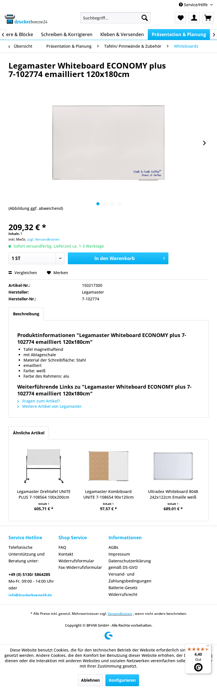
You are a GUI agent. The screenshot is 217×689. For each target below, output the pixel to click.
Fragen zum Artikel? (38, 401)
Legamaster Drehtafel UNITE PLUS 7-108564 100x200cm (44, 494)
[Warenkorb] (208, 17)
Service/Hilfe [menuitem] (194, 4)
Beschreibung (26, 313)
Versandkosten (120, 613)
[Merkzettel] (180, 17)
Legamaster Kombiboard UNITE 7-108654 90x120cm (108, 494)
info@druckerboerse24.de (30, 595)
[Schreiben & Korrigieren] (66, 34)
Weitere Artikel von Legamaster (49, 406)
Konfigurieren (122, 680)
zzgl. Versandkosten (43, 239)
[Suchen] (145, 17)
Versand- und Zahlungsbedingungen (129, 577)
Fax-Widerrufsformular (80, 567)
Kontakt (65, 554)
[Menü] (208, 647)
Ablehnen (90, 680)
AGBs (113, 547)
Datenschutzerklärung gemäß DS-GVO (129, 564)
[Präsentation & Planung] (179, 34)
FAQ (62, 547)
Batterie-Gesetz (123, 587)
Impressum (119, 554)
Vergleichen (22, 272)
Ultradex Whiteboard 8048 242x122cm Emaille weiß (173, 494)
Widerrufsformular (76, 560)
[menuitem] (115, 17)
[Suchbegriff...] (115, 17)
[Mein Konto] (194, 17)
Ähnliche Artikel (28, 432)
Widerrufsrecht (122, 594)
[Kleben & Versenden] (122, 34)
